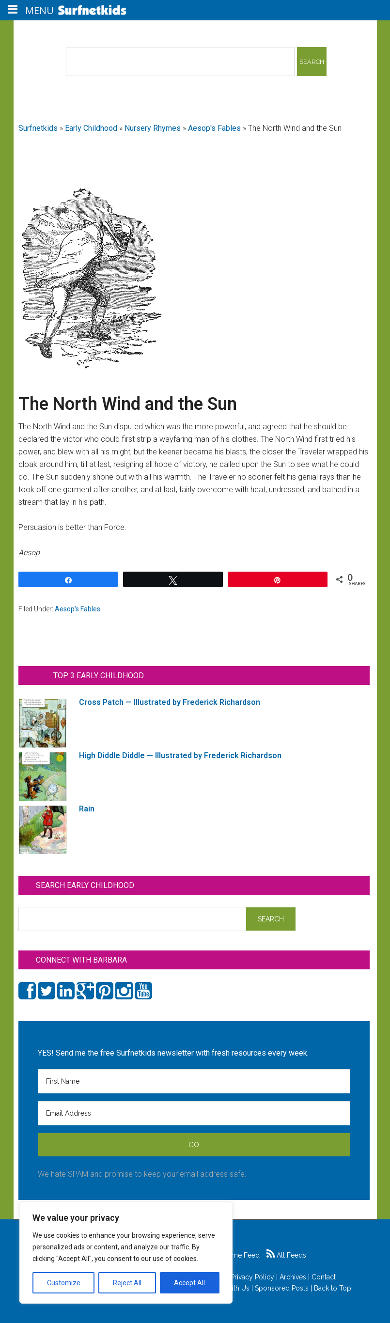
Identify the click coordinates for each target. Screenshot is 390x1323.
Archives (293, 1277)
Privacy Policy (252, 1277)
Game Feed (236, 1255)
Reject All (127, 1283)
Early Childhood (91, 128)
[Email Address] (194, 1113)
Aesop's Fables (214, 128)
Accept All (189, 1283)
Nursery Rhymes (153, 128)
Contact (324, 1277)
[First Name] (194, 1081)
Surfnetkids (38, 128)
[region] (126, 1253)
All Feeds (286, 1255)
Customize (63, 1283)
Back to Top (332, 1288)
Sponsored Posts (282, 1288)
